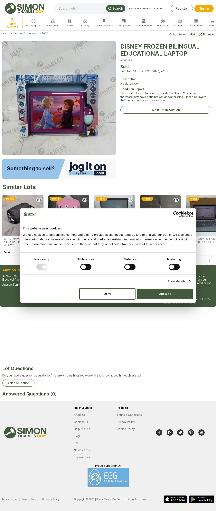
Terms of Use (9, 499)
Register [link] (182, 8)
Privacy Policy (126, 421)
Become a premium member (146, 8)
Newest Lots (82, 450)
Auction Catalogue (24, 33)
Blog (77, 436)
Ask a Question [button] (18, 383)
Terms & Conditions (129, 414)
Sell (76, 443)
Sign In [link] (204, 8)
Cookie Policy (126, 429)
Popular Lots (82, 457)
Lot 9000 (42, 33)
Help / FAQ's (82, 429)
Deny (107, 293)
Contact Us (81, 421)
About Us (80, 414)
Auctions (7, 33)
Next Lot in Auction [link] (166, 110)
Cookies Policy (51, 499)
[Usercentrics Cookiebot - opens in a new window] (176, 214)
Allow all (165, 293)
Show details (176, 281)
